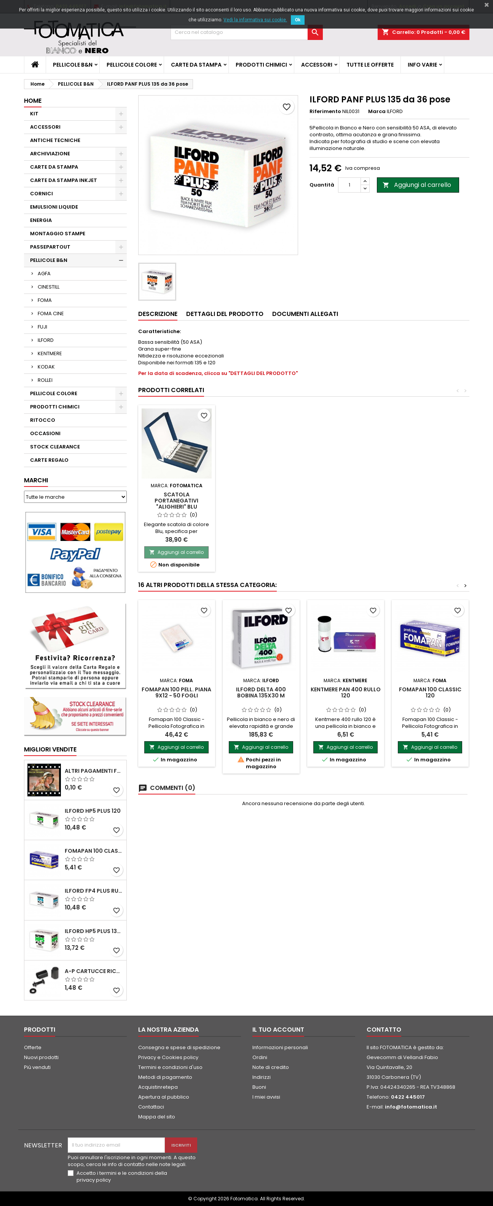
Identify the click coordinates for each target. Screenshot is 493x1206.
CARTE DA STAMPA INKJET (63, 180)
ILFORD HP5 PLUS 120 (93, 811)
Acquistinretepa (158, 1087)
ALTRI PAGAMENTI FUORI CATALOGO (94, 771)
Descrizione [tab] (157, 313)
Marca (377, 111)
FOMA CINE (51, 313)
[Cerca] (247, 32)
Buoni (259, 1087)
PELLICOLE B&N (73, 65)
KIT (34, 113)
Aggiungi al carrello (417, 184)
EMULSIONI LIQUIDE (54, 207)
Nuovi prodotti (41, 1057)
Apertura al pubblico (163, 1097)
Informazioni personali (280, 1047)
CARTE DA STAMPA (196, 65)
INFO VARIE (422, 65)
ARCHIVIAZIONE (50, 153)
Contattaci (151, 1106)
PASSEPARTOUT (50, 246)
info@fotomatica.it (411, 1106)
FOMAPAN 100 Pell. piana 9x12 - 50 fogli (176, 692)
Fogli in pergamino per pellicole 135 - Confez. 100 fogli (176, 500)
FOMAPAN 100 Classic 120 (94, 851)
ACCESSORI (316, 65)
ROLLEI (45, 380)
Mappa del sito (156, 1116)
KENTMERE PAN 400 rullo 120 (346, 692)
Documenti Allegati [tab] (305, 313)
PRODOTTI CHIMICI (261, 65)
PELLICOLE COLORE (132, 65)
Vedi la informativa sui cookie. (255, 19)
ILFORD (46, 340)
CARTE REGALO (49, 460)
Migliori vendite (50, 749)
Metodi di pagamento (165, 1077)
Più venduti (37, 1067)
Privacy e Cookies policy (168, 1057)
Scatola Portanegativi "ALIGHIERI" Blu (261, 500)
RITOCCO (42, 420)
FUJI (42, 326)
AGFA (44, 273)
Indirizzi (261, 1077)
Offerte (32, 1047)
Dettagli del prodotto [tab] (224, 313)
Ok (297, 19)
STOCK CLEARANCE (55, 446)
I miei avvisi (266, 1097)
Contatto (384, 1029)
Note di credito (270, 1067)
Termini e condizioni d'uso (170, 1067)
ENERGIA (41, 220)
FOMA (45, 300)
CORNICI (41, 193)
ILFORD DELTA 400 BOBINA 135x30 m (261, 692)
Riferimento (325, 111)
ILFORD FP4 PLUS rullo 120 (94, 891)
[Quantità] (349, 185)
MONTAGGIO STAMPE (57, 233)
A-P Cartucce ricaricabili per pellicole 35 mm (94, 971)
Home (32, 100)
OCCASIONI (45, 433)
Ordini (259, 1057)
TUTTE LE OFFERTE (370, 65)
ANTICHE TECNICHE (55, 140)
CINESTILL (48, 286)
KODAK (46, 366)
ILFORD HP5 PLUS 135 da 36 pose (94, 931)
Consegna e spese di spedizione (179, 1047)
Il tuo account (278, 1029)
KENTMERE (50, 353)
